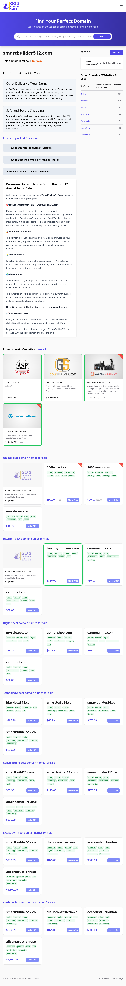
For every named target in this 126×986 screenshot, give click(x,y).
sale (20, 520)
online (50, 472)
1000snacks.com (59, 467)
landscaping (104, 854)
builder (90, 714)
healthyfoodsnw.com (63, 548)
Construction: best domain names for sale (29, 762)
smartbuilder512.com (27, 53)
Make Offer (116, 52)
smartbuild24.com (60, 702)
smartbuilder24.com (102, 702)
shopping (70, 641)
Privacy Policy (104, 978)
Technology (85, 114)
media (102, 557)
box (24, 711)
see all (42, 349)
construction (63, 711)
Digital (83, 107)
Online (83, 94)
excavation (33, 740)
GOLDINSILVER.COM (54, 382)
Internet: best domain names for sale (26, 538)
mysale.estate (17, 511)
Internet (84, 100)
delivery (50, 476)
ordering (105, 476)
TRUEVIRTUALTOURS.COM (16, 431)
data (35, 707)
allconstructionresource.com (28, 871)
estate (26, 520)
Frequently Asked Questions (20, 138)
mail (8, 604)
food (57, 476)
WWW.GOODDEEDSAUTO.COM (18, 491)
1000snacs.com (98, 467)
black (18, 711)
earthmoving (11, 744)
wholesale (58, 472)
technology (27, 707)
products (58, 553)
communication (112, 557)
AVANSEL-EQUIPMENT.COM (98, 382)
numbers (10, 711)
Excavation (85, 128)
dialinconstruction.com (24, 802)
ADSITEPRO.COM (12, 382)
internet (67, 553)
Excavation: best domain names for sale (27, 832)
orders (64, 476)
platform (91, 560)
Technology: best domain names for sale (28, 693)
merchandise (69, 472)
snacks (71, 476)
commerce (11, 516)
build (49, 714)
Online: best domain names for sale (25, 457)
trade (26, 516)
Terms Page (118, 978)
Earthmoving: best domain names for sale (29, 902)
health (74, 553)
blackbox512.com (19, 702)
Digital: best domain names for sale (25, 623)
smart (72, 711)
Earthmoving (86, 134)
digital (33, 516)
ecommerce (52, 557)
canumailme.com (100, 548)
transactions (11, 520)
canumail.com (17, 592)
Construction (86, 121)
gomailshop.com (59, 632)
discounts (108, 472)
